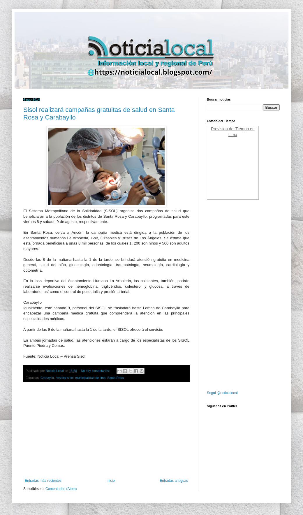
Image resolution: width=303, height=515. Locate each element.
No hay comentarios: (96, 370)
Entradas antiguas (174, 481)
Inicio (111, 481)
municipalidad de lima (90, 377)
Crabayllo (47, 377)
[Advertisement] (106, 430)
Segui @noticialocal (222, 393)
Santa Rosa (115, 377)
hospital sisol (65, 377)
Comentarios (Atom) (61, 489)
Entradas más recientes (43, 481)
